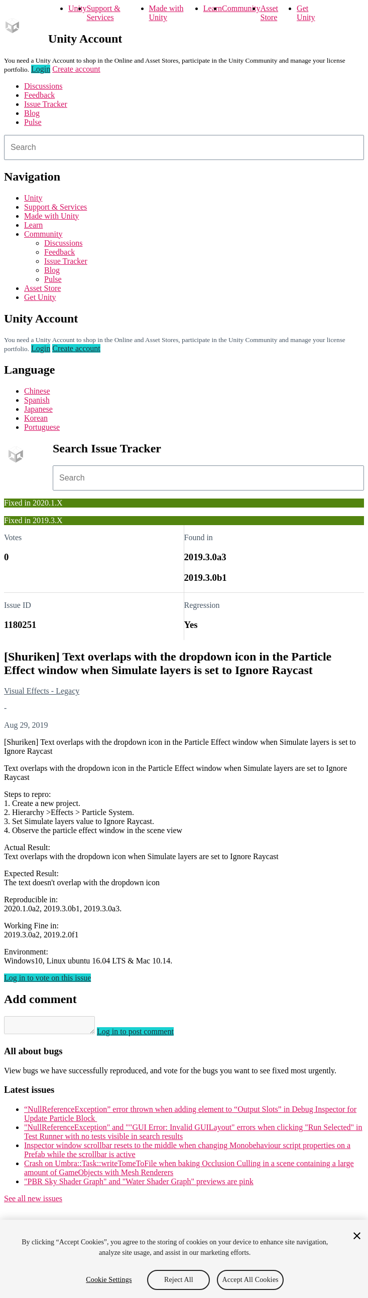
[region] (184, 1259)
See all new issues (33, 1201)
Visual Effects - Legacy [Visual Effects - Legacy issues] (41, 691)
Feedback (39, 95)
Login (40, 69)
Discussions (43, 86)
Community (241, 8)
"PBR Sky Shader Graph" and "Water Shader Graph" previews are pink (139, 1184)
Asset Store (270, 13)
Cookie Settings (109, 1279)
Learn (212, 8)
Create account (76, 69)
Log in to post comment (145, 1034)
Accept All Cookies (250, 1279)
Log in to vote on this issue (47, 977)
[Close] (357, 1236)
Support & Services (103, 13)
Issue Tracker (45, 104)
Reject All (178, 1279)
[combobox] (184, 147)
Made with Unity (166, 13)
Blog (32, 113)
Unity (77, 8)
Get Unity (306, 13)
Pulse (33, 122)
